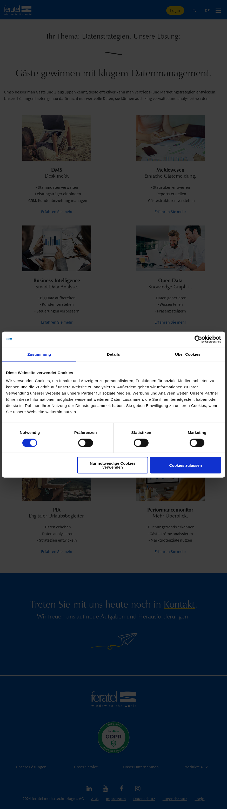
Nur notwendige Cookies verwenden (113, 465)
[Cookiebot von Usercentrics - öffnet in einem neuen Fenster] (198, 339)
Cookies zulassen (185, 465)
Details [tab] (113, 354)
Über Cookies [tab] (188, 354)
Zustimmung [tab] (39, 354)
